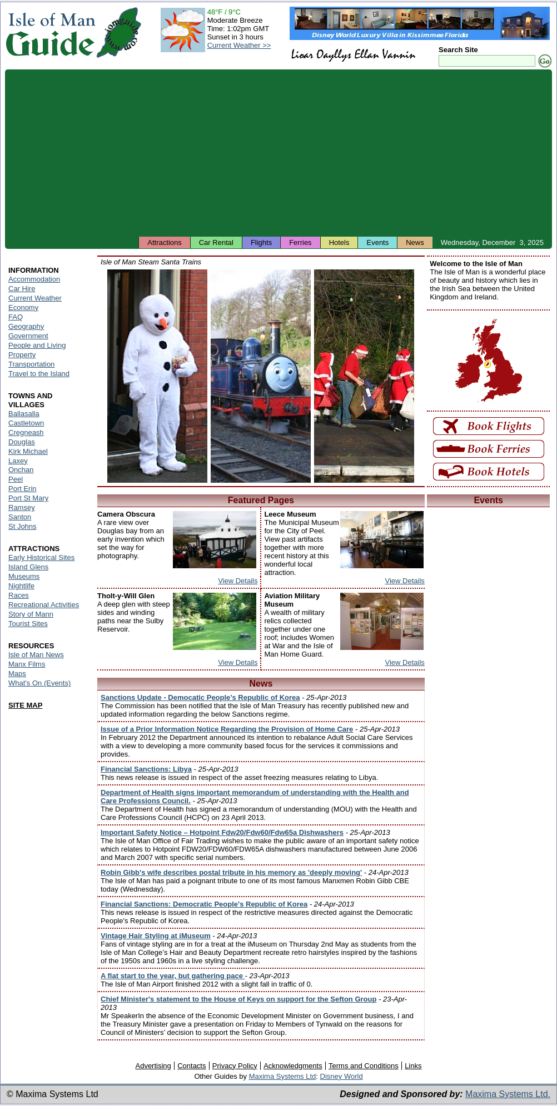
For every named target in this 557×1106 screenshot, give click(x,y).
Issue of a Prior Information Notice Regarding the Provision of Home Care (227, 729)
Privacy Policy (234, 1066)
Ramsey (21, 507)
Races (18, 595)
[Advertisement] (278, 153)
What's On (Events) (39, 683)
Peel (15, 479)
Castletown (26, 423)
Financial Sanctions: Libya (146, 769)
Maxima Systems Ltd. (507, 1094)
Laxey (18, 461)
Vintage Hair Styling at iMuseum (156, 936)
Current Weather (35, 298)
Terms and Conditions (364, 1066)
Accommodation (34, 279)
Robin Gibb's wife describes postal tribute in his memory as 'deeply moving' (231, 872)
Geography (26, 326)
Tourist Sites (28, 623)
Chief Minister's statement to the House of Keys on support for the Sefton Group (238, 999)
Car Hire (21, 288)
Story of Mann (30, 614)
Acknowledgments (292, 1066)
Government (28, 336)
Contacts (191, 1066)
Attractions (164, 242)
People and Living (37, 345)
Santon (19, 517)
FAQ (15, 317)
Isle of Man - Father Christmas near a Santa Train (364, 376)
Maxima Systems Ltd (282, 1076)
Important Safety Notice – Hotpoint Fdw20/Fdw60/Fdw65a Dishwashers (222, 832)
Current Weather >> (239, 45)
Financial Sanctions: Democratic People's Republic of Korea (204, 904)
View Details (237, 581)
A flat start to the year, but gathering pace (173, 976)
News (415, 242)
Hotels (339, 242)
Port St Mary (28, 498)
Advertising (153, 1066)
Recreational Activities (43, 604)
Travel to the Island (38, 373)
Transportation (31, 364)
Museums (23, 576)
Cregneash (26, 432)
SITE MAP (25, 705)
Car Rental (216, 242)
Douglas (21, 442)
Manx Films (26, 664)
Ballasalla (23, 413)
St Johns (22, 526)
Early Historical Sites (41, 557)
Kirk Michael (28, 451)
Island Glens (28, 567)
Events (377, 242)
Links (413, 1066)
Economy (23, 307)
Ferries (300, 242)
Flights (261, 242)
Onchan (21, 470)
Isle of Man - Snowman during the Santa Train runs (157, 376)
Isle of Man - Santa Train (261, 376)
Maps (17, 673)
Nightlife (21, 586)
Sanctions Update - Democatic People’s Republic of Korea (200, 697)
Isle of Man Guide (50, 32)
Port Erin (22, 488)
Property (22, 355)
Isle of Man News (36, 654)
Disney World (341, 1076)
